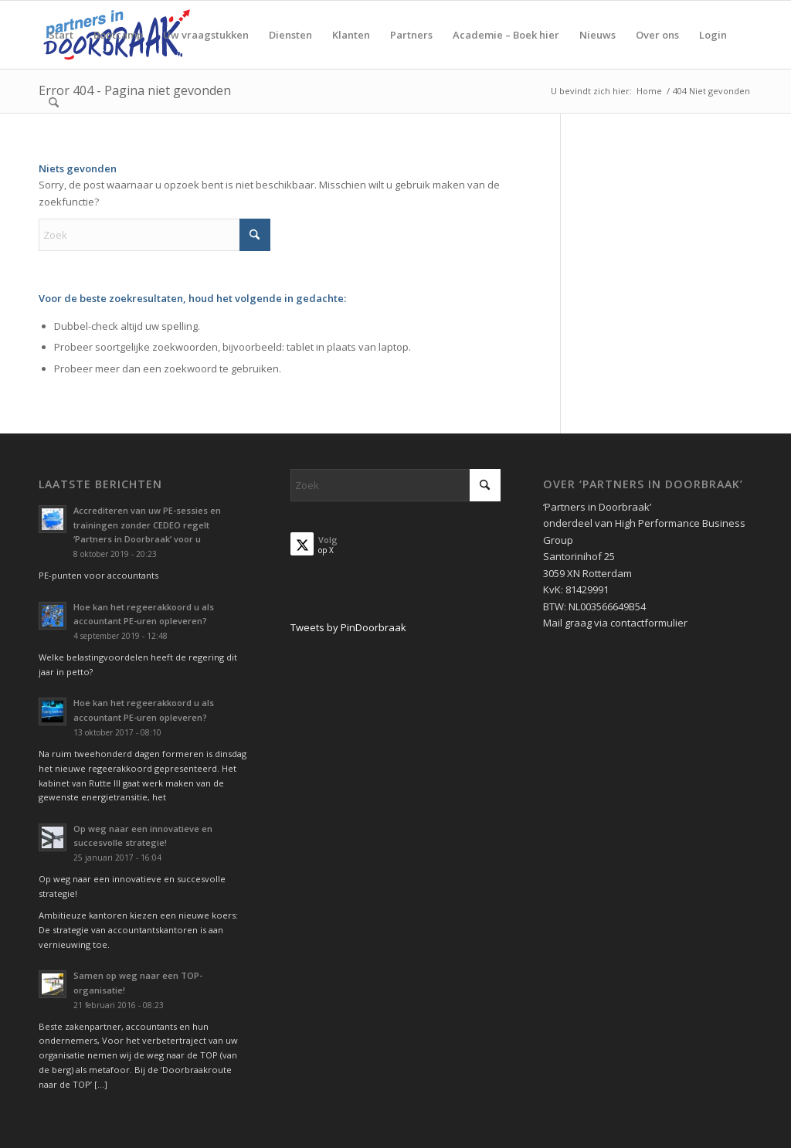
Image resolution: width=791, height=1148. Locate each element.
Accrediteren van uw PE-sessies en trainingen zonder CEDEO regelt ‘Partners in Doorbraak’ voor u (147, 524)
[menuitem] (61, 35)
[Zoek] (54, 103)
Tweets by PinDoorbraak (348, 627)
